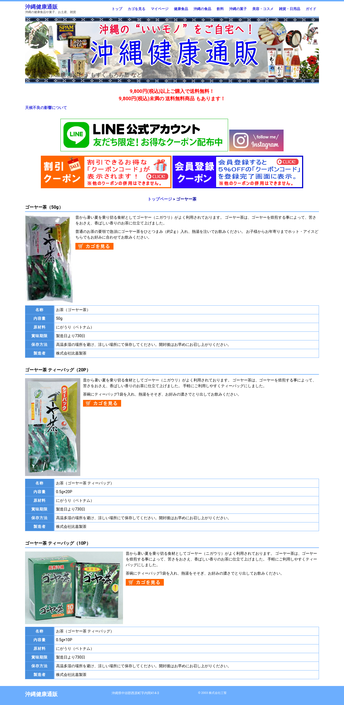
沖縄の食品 (202, 9)
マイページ (159, 9)
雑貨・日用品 (289, 9)
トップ (117, 9)
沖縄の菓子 (238, 9)
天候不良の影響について (46, 107)
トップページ (160, 199)
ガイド (311, 9)
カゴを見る (136, 9)
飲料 (220, 9)
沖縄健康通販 (41, 7)
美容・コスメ (263, 9)
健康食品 (181, 9)
